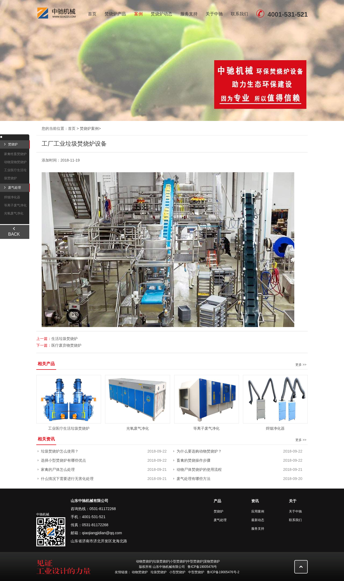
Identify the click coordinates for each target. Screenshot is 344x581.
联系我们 (239, 14)
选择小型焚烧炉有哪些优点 (63, 460)
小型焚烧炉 (177, 572)
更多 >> (300, 365)
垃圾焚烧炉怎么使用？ (59, 451)
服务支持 (189, 14)
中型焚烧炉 (196, 572)
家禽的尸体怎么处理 (58, 469)
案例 (138, 14)
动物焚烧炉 (140, 572)
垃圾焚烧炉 (158, 572)
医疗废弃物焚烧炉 (66, 345)
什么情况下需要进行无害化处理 (67, 478)
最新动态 (257, 520)
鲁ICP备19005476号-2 (223, 572)
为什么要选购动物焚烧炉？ (199, 451)
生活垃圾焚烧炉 (64, 338)
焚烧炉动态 (161, 14)
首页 (92, 14)
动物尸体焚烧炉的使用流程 (199, 469)
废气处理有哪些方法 (193, 478)
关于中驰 (214, 14)
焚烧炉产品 (115, 14)
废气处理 (220, 520)
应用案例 (257, 511)
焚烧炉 (218, 511)
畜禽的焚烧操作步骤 (193, 460)
